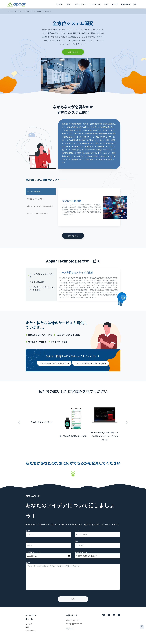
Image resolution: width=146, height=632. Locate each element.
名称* (28, 531)
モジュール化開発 (33, 191)
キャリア (115, 4)
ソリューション (12, 11)
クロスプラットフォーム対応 (37, 213)
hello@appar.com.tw (74, 623)
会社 (27, 541)
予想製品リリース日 (33, 552)
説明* (28, 563)
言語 (135, 4)
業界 (27, 627)
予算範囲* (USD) (81, 552)
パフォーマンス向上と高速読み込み (40, 206)
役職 (76, 541)
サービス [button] (59, 4)
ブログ (106, 4)
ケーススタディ (95, 4)
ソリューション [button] (80, 4)
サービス (29, 624)
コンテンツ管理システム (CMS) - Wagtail (90, 363)
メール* (77, 531)
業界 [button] (68, 4)
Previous (19, 421)
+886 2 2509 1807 (72, 620)
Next (127, 421)
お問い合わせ (125, 4)
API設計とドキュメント (35, 199)
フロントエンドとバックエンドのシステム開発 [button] (34, 11)
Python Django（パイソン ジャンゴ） (54, 363)
